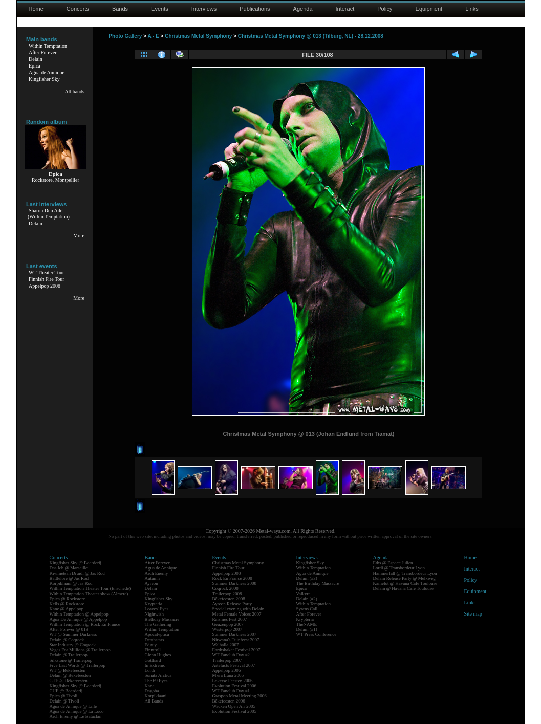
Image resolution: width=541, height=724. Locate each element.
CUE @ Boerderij (66, 690)
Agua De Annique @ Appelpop (78, 619)
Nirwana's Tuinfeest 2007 (235, 639)
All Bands (154, 701)
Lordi (150, 670)
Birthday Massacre (162, 619)
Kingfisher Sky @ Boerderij (76, 562)
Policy (384, 9)
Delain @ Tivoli (64, 701)
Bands (120, 9)
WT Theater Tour (46, 272)
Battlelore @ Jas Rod (69, 578)
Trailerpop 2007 (227, 660)
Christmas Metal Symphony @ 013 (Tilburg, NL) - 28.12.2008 (310, 36)
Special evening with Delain (238, 608)
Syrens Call (307, 608)
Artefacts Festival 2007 (233, 665)
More (78, 235)
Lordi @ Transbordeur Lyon (399, 568)
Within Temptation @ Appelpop (79, 614)
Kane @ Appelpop (67, 608)
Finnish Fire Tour (46, 279)
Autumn (152, 578)
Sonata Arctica (158, 675)
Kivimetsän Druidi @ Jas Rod (77, 573)
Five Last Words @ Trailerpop (77, 665)
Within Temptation (48, 46)
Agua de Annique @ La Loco (77, 711)
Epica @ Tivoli (64, 695)
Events (159, 9)
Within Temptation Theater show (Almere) (89, 593)
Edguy (151, 644)
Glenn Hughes (158, 654)
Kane (150, 685)
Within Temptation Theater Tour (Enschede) (90, 588)
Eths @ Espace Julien (393, 562)
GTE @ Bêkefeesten (69, 680)
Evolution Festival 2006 (234, 685)
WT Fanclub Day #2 (231, 654)
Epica (34, 66)
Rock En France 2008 (232, 578)
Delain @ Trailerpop (69, 654)
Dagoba (152, 690)
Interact (345, 9)
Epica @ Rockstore (67, 598)
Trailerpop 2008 (227, 593)
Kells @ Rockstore (67, 603)
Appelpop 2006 (226, 670)
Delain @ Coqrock (67, 639)
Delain (35, 59)
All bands (74, 91)
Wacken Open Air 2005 (234, 706)
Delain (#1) (306, 629)
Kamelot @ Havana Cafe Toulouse (405, 583)
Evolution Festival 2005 (234, 711)
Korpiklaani (156, 695)
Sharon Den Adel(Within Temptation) (49, 214)
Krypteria (153, 603)
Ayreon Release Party (232, 603)
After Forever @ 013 (69, 629)
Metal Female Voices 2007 (237, 614)
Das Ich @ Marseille (69, 568)
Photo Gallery (125, 36)
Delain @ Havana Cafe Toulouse (403, 588)
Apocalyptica (157, 634)
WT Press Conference (316, 634)
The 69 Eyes (156, 680)
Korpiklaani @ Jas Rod (71, 583)
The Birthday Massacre (317, 583)
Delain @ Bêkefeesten (70, 675)
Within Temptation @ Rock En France (85, 624)
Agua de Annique (46, 72)
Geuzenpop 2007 (228, 624)
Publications (255, 9)
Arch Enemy (156, 573)
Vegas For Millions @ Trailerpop (80, 649)
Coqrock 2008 (225, 588)
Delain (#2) (306, 598)
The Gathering (158, 624)
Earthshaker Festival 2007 (236, 649)
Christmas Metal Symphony (198, 36)
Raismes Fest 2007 (229, 619)
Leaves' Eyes (157, 608)
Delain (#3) (306, 578)
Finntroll (153, 649)
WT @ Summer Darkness (73, 634)
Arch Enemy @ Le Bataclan (76, 716)
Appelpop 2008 (44, 286)
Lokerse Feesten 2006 (232, 680)
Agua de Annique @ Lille (73, 706)
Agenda (303, 9)
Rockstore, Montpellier (55, 180)
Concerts (78, 9)
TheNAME (306, 624)
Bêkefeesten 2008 (228, 598)
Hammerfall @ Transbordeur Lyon (405, 573)
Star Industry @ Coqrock (73, 644)
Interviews (204, 9)
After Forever (43, 52)
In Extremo (155, 665)
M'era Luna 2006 (228, 675)
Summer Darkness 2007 (234, 634)
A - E (153, 36)
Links (472, 9)
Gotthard (153, 660)
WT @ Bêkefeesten (68, 670)
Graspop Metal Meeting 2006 (239, 695)
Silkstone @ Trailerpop (71, 660)
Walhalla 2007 (225, 644)
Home (36, 9)
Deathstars (154, 639)
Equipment (429, 9)
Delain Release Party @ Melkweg (404, 578)
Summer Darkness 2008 (234, 583)
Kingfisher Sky (44, 79)
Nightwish (154, 614)
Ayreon (151, 583)
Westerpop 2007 (227, 629)
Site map (473, 614)
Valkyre (303, 593)
